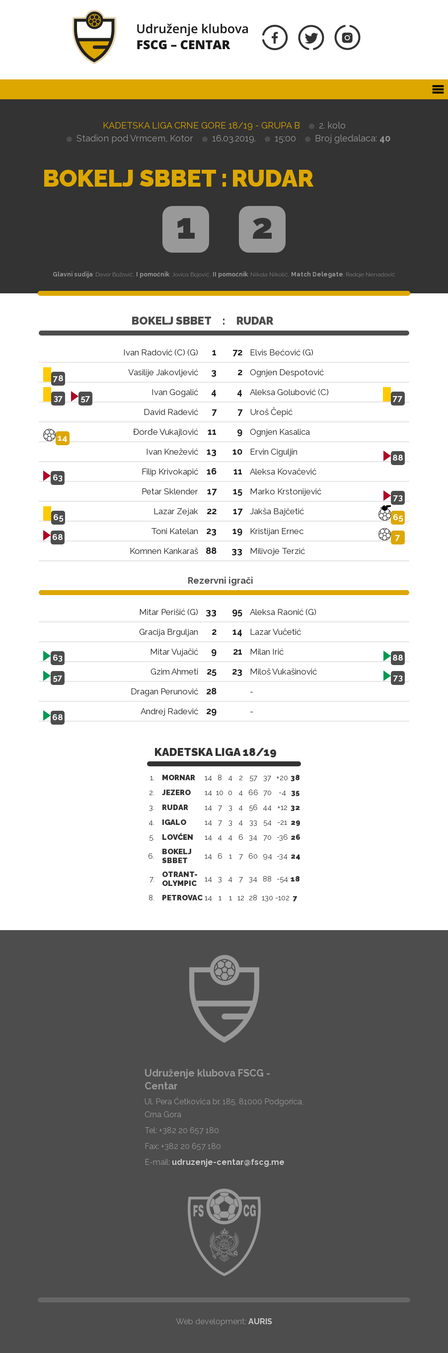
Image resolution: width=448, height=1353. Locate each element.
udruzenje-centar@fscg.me (228, 1162)
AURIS (260, 1321)
